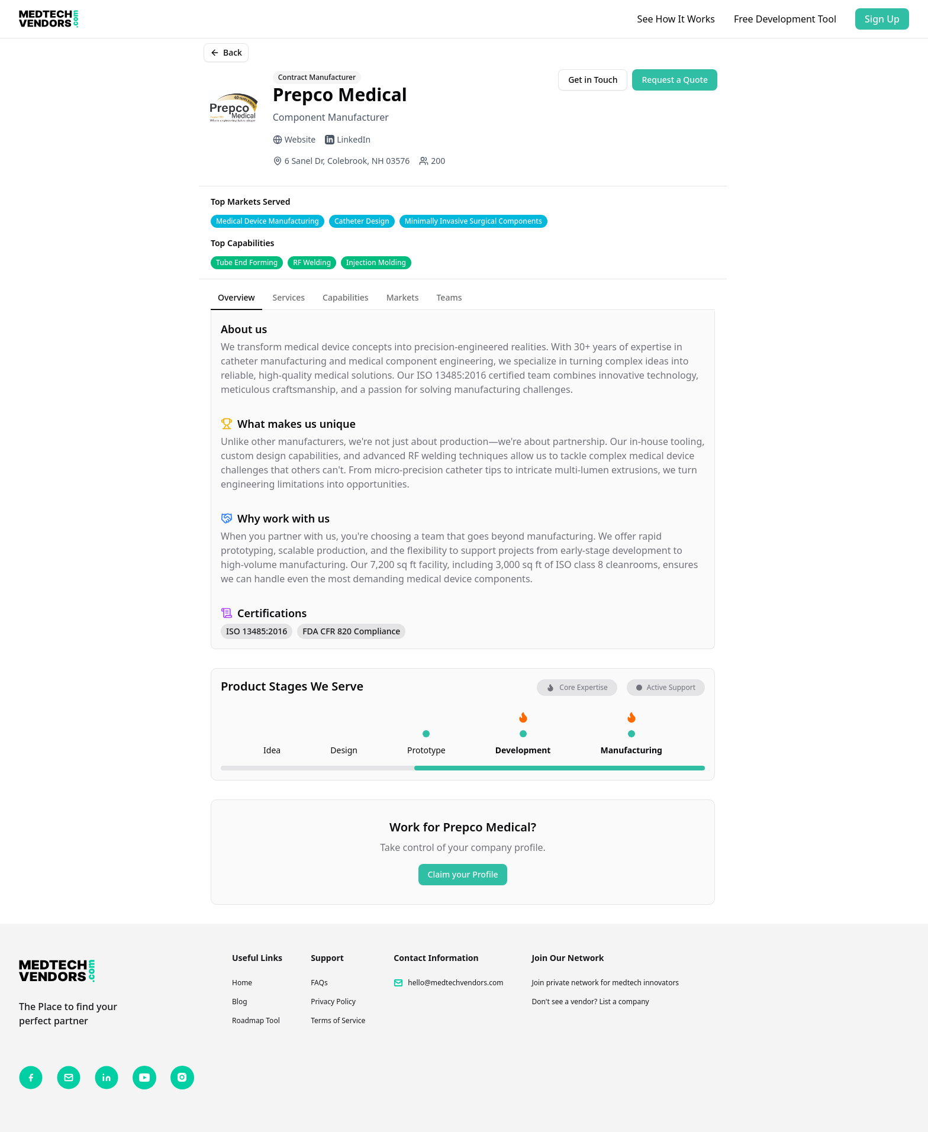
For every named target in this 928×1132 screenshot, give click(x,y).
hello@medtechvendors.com (455, 983)
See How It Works (676, 18)
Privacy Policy (333, 1001)
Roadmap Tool (256, 1020)
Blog (239, 1001)
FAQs (319, 983)
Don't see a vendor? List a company (590, 1001)
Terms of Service (338, 1020)
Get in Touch (592, 79)
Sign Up (882, 18)
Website (294, 139)
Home (242, 983)
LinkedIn (347, 139)
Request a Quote (675, 79)
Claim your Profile (463, 874)
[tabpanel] (463, 480)
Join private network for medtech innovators (605, 983)
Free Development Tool (785, 18)
